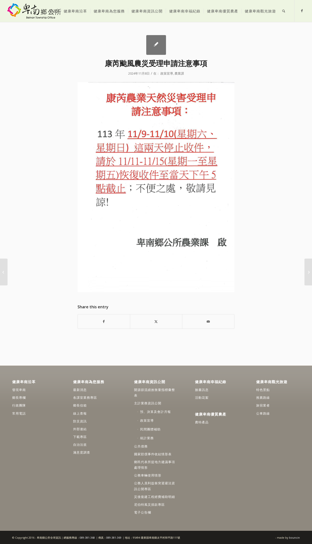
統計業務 (147, 438)
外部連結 (80, 429)
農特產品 (202, 422)
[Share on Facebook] (104, 321)
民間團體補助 (150, 429)
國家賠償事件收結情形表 (153, 454)
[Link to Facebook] (302, 10)
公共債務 (141, 446)
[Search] (283, 11)
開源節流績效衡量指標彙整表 (154, 393)
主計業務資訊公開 (147, 403)
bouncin (294, 537)
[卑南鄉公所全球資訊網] (34, 11)
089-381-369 (113, 537)
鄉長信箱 (80, 405)
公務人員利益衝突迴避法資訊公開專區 (154, 486)
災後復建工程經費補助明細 (154, 497)
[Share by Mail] (208, 321)
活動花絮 (202, 397)
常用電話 (19, 413)
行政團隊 (19, 405)
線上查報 (80, 413)
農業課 (179, 73)
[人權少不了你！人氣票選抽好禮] (4, 272)
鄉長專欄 (19, 397)
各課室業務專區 (85, 397)
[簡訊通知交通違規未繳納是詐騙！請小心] (308, 272)
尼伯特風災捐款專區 (149, 504)
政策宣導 (166, 73)
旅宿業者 (263, 405)
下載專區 (80, 437)
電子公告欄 (142, 512)
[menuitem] (53, 11)
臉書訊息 (202, 390)
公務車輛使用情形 (147, 475)
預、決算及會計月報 (155, 411)
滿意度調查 (81, 452)
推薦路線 (263, 397)
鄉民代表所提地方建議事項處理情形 (154, 465)
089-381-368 (88, 537)
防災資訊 (80, 421)
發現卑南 (19, 390)
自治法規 (80, 444)
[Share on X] (156, 321)
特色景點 (263, 390)
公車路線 (263, 413)
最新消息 (80, 390)
